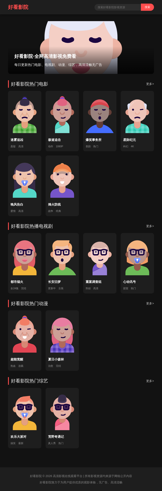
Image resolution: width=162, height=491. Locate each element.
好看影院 (18, 7)
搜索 (147, 7)
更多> (150, 84)
